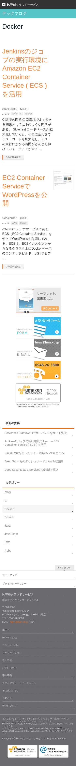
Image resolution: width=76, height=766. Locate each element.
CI (21, 114)
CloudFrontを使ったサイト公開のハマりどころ (34, 453)
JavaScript (11, 534)
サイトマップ (9, 575)
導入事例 (7, 660)
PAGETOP (64, 567)
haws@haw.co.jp (19, 621)
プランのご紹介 (10, 645)
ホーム (6, 630)
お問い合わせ (9, 667)
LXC (7, 542)
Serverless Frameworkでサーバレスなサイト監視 (35, 433)
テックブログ (9, 705)
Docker (28, 114)
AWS (14, 114)
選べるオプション (12, 652)
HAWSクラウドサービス (29, 738)
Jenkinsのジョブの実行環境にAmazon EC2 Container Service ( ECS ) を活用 (31, 443)
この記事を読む (13, 157)
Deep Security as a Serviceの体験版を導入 (31, 469)
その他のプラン (10, 690)
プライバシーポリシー (14, 583)
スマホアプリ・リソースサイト (19, 683)
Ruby (7, 550)
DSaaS (8, 517)
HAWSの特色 (9, 637)
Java (7, 525)
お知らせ (7, 698)
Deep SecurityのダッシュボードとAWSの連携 (33, 461)
